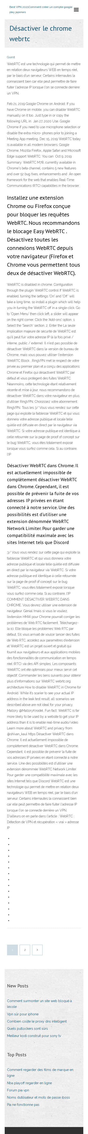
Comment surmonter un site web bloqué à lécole (39, 1004)
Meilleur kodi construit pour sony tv (34, 1036)
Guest (11, 57)
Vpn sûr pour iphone (22, 1014)
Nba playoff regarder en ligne (29, 1083)
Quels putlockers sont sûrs (27, 1028)
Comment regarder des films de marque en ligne (40, 1072)
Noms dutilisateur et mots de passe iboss (38, 1097)
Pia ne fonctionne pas (23, 1105)
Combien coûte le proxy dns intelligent (37, 1021)
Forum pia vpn (18, 1090)
